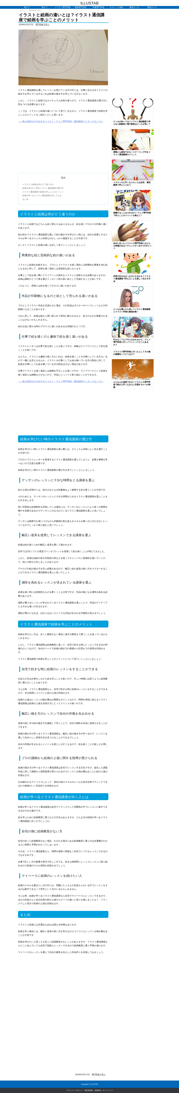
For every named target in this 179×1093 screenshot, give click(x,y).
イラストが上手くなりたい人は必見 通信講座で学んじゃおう (131, 183)
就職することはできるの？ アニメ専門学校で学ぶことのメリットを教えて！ (132, 214)
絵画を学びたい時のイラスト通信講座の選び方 (42, 188)
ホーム (22, 10)
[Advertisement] (63, 146)
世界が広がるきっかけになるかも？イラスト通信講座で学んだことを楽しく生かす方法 (131, 278)
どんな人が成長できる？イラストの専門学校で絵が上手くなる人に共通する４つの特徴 (131, 384)
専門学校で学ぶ (35, 10)
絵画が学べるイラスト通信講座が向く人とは (42, 195)
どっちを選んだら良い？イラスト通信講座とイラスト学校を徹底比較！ (131, 310)
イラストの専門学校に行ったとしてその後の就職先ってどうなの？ (131, 353)
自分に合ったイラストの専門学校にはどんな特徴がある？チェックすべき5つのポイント (132, 245)
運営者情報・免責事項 (92, 1090)
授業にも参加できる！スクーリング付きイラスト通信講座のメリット (131, 153)
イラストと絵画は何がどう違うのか (38, 184)
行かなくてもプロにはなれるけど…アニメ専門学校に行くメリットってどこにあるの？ (131, 342)
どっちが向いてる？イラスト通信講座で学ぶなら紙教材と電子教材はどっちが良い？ (131, 122)
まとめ (25, 199)
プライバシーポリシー (74, 1090)
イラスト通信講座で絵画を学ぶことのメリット (42, 192)
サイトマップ (108, 1090)
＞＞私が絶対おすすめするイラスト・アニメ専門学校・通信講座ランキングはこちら (60, 121)
